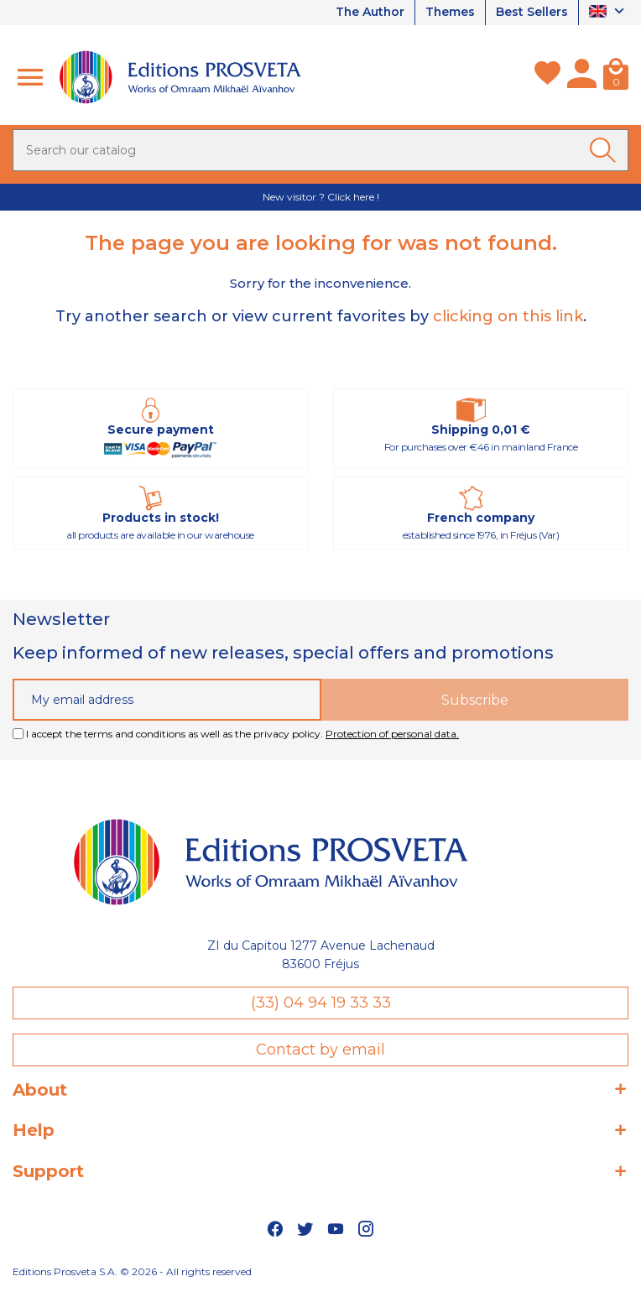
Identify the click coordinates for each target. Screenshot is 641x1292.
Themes (450, 12)
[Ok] (606, 150)
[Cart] (615, 77)
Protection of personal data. (392, 733)
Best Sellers (532, 12)
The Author (368, 12)
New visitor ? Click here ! (321, 196)
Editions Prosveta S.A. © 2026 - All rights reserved (132, 1271)
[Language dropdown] (608, 12)
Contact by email (320, 1049)
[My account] (582, 77)
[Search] (320, 150)
